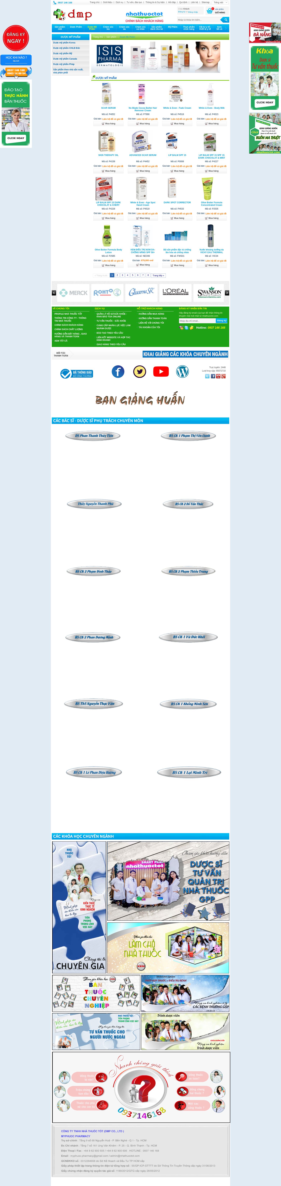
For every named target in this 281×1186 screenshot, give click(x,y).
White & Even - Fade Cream (177, 108)
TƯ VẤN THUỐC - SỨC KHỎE (111, 321)
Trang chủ (94, 2)
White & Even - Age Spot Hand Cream (142, 203)
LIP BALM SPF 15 (177, 155)
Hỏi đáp (172, 2)
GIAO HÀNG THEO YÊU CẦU (111, 344)
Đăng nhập (193, 12)
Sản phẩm (111, 37)
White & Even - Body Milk (212, 108)
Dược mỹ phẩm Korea (64, 42)
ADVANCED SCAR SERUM (142, 155)
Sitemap (205, 2)
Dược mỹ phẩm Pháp (64, 64)
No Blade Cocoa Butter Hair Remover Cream (143, 109)
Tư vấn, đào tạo (134, 2)
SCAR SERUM (108, 108)
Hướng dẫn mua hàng (151, 314)
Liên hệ (194, 2)
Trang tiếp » (158, 275)
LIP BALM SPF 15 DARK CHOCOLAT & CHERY (108, 203)
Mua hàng (108, 123)
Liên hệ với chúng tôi (151, 323)
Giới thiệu (107, 2)
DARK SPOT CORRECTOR (177, 202)
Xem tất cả (60, 341)
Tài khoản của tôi (149, 327)
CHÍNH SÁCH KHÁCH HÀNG (68, 325)
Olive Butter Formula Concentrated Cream (211, 203)
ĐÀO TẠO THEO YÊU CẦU (110, 333)
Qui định (183, 2)
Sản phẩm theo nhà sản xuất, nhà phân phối (68, 71)
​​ (188, 500)
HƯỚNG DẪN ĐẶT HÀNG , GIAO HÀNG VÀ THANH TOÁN (70, 335)
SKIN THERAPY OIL (108, 155)
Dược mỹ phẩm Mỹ (62, 53)
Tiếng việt (218, 2)
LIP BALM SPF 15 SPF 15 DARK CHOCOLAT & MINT (211, 156)
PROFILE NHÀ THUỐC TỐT (68, 314)
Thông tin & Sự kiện (155, 2)
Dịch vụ (119, 2)
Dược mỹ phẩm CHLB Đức (66, 48)
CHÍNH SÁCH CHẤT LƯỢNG (68, 329)
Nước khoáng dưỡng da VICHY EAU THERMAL (212, 250)
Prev (54, 292)
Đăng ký (181, 12)
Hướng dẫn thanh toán (153, 318)
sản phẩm (219, 9)
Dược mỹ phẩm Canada (65, 59)
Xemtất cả (219, 28)
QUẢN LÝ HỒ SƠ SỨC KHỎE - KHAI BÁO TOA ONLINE (112, 315)
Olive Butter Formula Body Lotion (108, 250)
